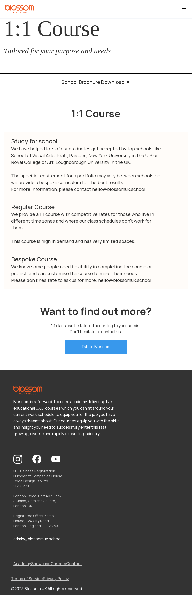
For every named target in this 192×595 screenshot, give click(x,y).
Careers (58, 563)
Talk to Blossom (96, 346)
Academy (22, 563)
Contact (74, 563)
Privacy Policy (56, 578)
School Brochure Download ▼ (96, 82)
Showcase (41, 563)
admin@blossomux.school (38, 539)
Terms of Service (27, 578)
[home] (19, 9)
